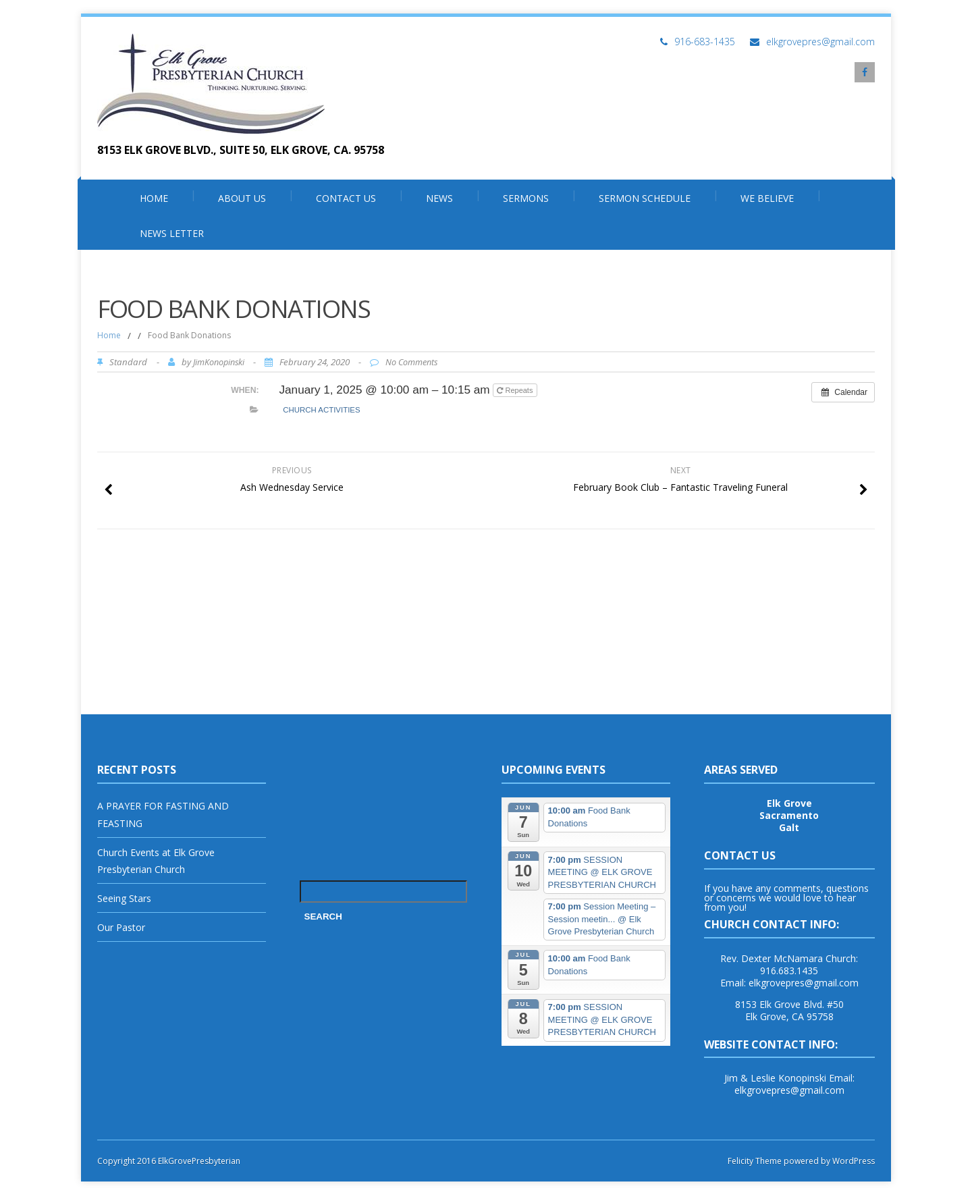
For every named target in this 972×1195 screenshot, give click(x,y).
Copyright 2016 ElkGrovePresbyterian (168, 1161)
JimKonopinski (218, 362)
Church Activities (321, 410)
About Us (242, 198)
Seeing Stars (124, 898)
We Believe (767, 198)
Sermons (526, 198)
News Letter (172, 233)
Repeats (516, 390)
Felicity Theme (755, 1161)
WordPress (852, 1161)
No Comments (411, 362)
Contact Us (346, 198)
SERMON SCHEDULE (645, 198)
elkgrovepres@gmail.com (820, 41)
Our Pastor (121, 927)
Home (154, 198)
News (439, 198)
